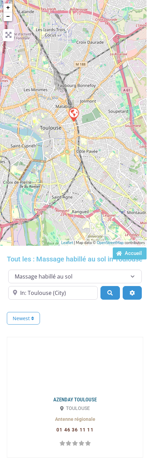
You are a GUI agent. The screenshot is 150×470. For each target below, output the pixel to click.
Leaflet (67, 242)
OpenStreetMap (110, 242)
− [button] (8, 17)
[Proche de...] (53, 293)
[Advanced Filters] (132, 293)
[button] (75, 419)
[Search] (110, 293)
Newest (23, 318)
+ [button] (8, 8)
